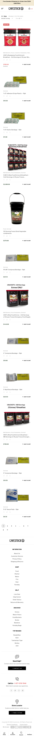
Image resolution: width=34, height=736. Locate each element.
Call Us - (17, 683)
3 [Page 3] (11, 526)
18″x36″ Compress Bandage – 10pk (14, 269)
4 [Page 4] (15, 526)
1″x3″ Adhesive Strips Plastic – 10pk (14, 93)
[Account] (13, 733)
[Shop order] (7, 18)
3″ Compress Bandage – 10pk (12, 473)
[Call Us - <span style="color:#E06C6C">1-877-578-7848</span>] (17, 679)
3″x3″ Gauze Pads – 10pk (10, 509)
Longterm (17, 52)
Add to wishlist (4, 59)
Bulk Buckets (6, 52)
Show (17, 18)
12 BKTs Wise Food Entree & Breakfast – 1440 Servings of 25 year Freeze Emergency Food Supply (16, 177)
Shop (4, 734)
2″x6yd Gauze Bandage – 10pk (12, 389)
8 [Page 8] (3, 530)
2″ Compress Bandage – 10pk (12, 353)
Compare (7, 59)
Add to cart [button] (27, 64)
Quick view (10, 59)
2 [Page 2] (7, 526)
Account (12, 734)
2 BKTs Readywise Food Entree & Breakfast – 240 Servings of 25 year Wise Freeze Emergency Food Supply (16, 57)
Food (12, 52)
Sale (28, 52)
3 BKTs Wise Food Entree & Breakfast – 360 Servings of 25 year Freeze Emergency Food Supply (17, 437)
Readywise (23, 52)
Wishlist (29, 734)
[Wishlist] (30, 733)
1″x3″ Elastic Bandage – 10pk (12, 129)
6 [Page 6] (23, 526)
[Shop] (4, 733)
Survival (5, 91)
